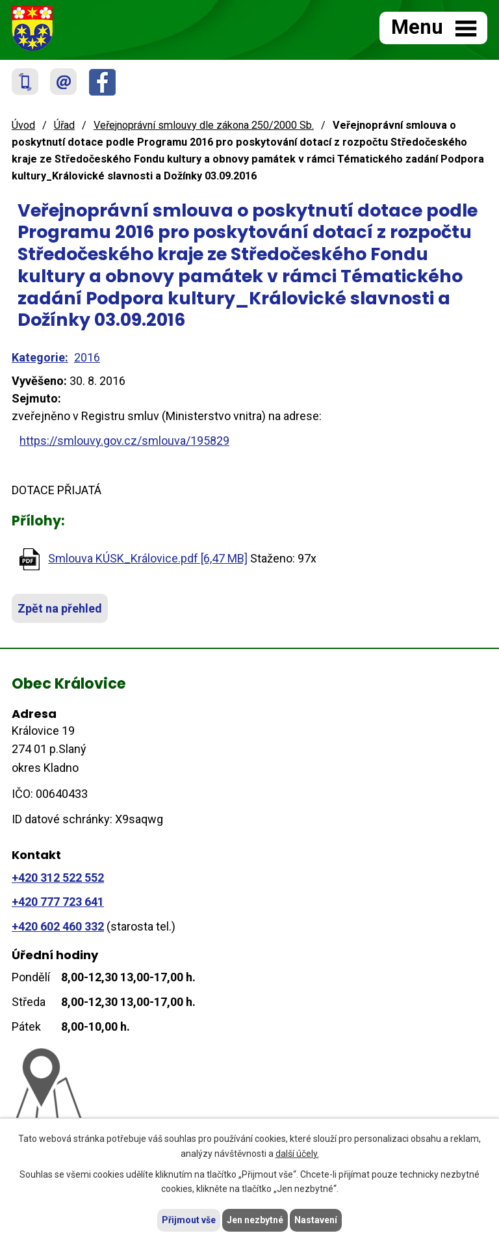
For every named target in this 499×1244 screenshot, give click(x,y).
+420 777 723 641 (58, 901)
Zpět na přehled (60, 608)
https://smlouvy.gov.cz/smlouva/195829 (124, 440)
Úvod (23, 125)
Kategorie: (40, 357)
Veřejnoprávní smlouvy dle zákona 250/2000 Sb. (204, 125)
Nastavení (315, 1220)
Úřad (64, 125)
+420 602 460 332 (58, 926)
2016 (87, 357)
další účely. (297, 1153)
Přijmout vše (189, 1220)
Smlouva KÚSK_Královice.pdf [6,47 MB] (148, 558)
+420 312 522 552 (58, 877)
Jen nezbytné (255, 1220)
